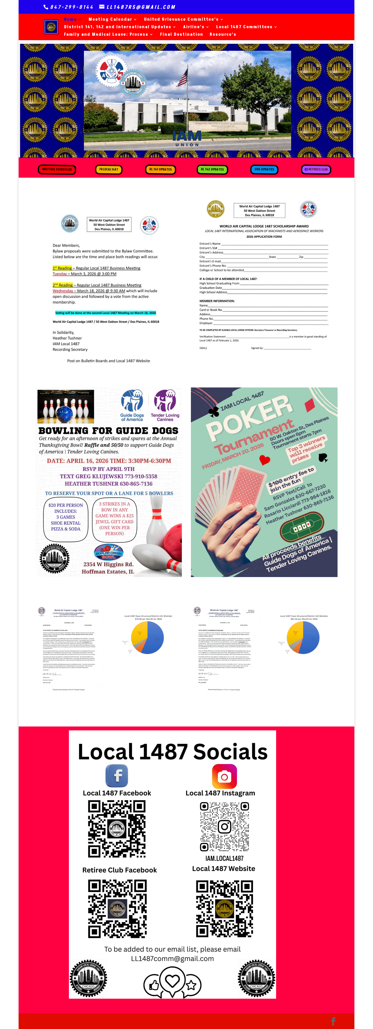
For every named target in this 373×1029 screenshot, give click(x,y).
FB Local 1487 (109, 169)
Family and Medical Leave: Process (106, 35)
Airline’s (194, 27)
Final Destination (181, 35)
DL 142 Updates (213, 169)
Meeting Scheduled (57, 169)
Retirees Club (318, 170)
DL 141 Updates (160, 169)
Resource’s (223, 35)
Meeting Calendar (110, 20)
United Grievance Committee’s (181, 20)
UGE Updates (264, 169)
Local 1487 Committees (244, 27)
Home (70, 20)
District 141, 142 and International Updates (117, 27)
